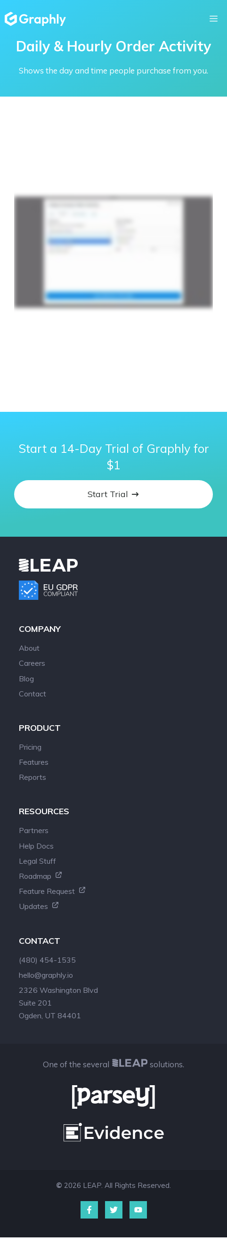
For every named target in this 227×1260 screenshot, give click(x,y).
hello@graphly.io (46, 975)
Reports (32, 777)
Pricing (30, 747)
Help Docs (36, 846)
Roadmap (41, 876)
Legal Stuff (37, 861)
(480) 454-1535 (47, 960)
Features (34, 762)
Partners (34, 830)
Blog (26, 678)
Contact (32, 693)
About (29, 648)
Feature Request (52, 891)
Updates (39, 906)
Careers (32, 663)
